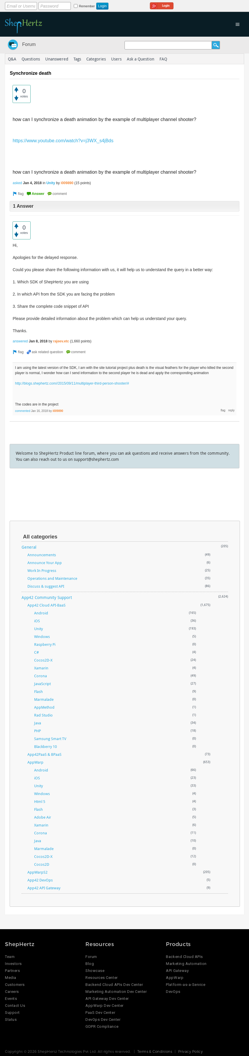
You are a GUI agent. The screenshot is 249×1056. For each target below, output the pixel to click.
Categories (96, 59)
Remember (87, 6)
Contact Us (15, 1005)
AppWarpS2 (37, 872)
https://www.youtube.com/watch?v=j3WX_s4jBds (63, 140)
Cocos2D (41, 864)
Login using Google (161, 5)
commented (22, 411)
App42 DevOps (40, 880)
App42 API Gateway (43, 887)
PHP (37, 730)
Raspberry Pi (44, 644)
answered (20, 341)
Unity (50, 183)
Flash (38, 691)
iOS (37, 620)
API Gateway (177, 970)
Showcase (94, 970)
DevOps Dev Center (102, 1019)
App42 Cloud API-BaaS (46, 605)
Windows (42, 636)
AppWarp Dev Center (104, 1005)
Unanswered (56, 59)
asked (17, 183)
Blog (89, 963)
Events (11, 998)
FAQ (163, 59)
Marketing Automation (186, 963)
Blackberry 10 (45, 746)
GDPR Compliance (101, 1026)
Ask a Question (140, 59)
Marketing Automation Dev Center (116, 991)
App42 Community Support (47, 597)
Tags (77, 59)
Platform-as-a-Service (185, 984)
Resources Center (101, 977)
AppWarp (35, 762)
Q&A (12, 59)
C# (36, 652)
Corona (40, 675)
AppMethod (44, 707)
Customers (15, 984)
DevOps (173, 991)
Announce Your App (44, 562)
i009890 (67, 183)
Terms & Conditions (154, 1051)
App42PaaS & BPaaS (44, 754)
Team (10, 956)
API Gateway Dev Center (107, 998)
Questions (31, 59)
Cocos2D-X (43, 660)
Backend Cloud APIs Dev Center (114, 984)
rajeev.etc (61, 341)
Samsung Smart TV (50, 738)
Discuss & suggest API (45, 586)
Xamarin (41, 668)
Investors (13, 963)
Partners (12, 970)
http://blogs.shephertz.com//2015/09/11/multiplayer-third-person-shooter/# (72, 383)
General (29, 547)
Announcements (41, 554)
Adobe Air (42, 817)
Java (37, 723)
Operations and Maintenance (52, 578)
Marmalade (44, 699)
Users (116, 59)
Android (41, 613)
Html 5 (39, 801)
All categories (40, 537)
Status (11, 1019)
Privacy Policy (190, 1051)
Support (12, 1012)
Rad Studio (43, 715)
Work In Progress (41, 570)
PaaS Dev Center (100, 1012)
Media (10, 977)
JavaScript (42, 683)
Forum (29, 44)
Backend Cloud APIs (184, 956)
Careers (12, 991)
